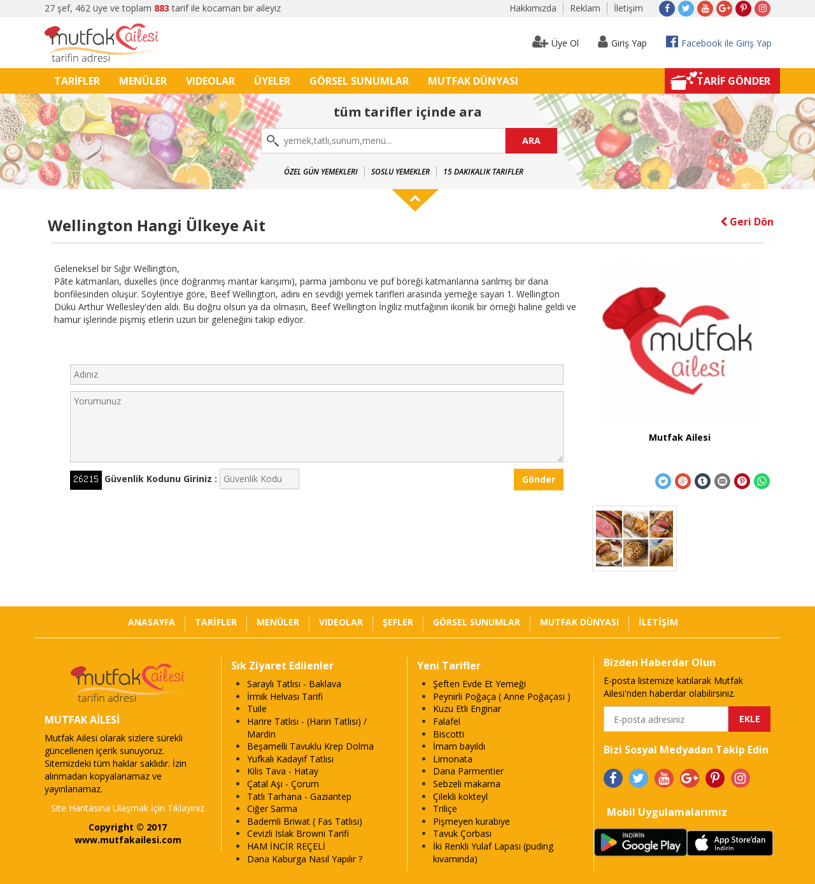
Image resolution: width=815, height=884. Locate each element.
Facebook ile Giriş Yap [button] (719, 41)
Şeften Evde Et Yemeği (479, 684)
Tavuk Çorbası (462, 833)
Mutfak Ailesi (680, 437)
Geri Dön (747, 222)
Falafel (446, 721)
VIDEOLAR (210, 81)
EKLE (749, 719)
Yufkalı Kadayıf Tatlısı (290, 759)
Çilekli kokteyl (460, 796)
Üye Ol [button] (555, 41)
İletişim (628, 8)
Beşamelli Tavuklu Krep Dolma (310, 746)
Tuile (257, 708)
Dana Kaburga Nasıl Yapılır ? (304, 859)
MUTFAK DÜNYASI (473, 81)
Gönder (538, 479)
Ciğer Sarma (272, 808)
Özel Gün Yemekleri (321, 171)
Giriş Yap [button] (622, 41)
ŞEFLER (398, 622)
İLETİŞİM (658, 622)
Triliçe (445, 808)
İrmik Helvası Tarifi (285, 696)
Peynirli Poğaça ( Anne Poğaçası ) (501, 696)
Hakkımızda (532, 8)
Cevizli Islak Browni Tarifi (298, 833)
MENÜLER (143, 81)
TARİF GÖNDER (733, 81)
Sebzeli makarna (466, 784)
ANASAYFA (151, 622)
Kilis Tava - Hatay (282, 771)
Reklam (585, 8)
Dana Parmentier (468, 771)
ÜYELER (272, 81)
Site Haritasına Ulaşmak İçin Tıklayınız (127, 808)
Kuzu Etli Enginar (467, 708)
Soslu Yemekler (400, 171)
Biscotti (448, 734)
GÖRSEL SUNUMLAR (359, 81)
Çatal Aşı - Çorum (283, 784)
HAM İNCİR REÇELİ (286, 846)
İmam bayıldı (459, 746)
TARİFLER (77, 81)
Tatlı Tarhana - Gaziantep (299, 796)
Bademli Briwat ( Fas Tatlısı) (304, 821)
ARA (531, 140)
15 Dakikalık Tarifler (483, 171)
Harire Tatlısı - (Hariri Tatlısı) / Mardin (307, 727)
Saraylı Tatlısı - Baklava (294, 684)
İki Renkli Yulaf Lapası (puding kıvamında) (493, 852)
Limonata (452, 759)
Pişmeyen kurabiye (471, 821)
